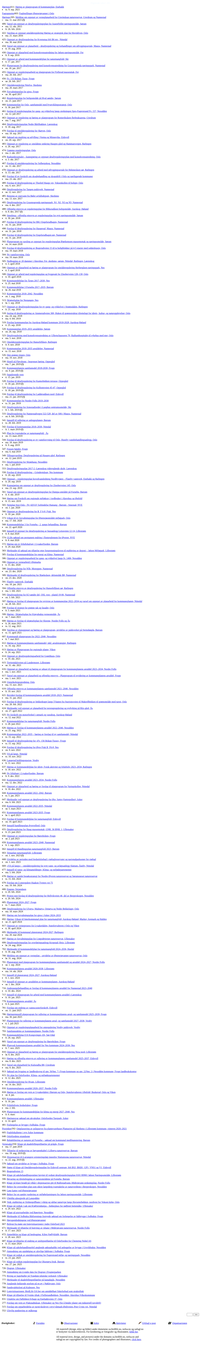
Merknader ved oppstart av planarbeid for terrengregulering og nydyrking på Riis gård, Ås (50, 708)
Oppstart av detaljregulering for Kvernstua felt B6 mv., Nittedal (37, 39)
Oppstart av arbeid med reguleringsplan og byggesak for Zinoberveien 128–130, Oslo (47, 274)
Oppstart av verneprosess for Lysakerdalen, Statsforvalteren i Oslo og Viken (43, 925)
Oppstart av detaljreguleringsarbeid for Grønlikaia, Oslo (33, 656)
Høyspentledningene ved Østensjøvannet (26, 1220)
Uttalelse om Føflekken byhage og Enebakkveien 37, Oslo (34, 1299)
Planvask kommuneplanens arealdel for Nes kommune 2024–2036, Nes (41, 1045)
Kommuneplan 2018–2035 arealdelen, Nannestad (30, 348)
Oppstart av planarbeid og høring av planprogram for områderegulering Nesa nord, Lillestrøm (51, 1052)
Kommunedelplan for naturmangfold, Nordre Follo (31, 721)
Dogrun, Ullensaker (16, 1268)
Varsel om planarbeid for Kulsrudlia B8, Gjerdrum (31, 1065)
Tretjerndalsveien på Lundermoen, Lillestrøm (28, 662)
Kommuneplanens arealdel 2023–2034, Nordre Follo (32, 780)
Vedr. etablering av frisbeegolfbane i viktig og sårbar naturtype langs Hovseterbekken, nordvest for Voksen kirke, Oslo (63, 1202)
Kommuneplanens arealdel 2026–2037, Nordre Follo (32, 1088)
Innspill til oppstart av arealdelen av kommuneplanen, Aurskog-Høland (40, 981)
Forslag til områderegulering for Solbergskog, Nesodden (33, 163)
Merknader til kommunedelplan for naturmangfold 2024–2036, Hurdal (40, 949)
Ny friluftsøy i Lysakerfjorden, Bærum (25, 773)
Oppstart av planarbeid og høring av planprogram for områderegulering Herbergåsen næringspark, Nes (55, 267)
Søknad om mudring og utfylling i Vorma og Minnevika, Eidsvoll (38, 137)
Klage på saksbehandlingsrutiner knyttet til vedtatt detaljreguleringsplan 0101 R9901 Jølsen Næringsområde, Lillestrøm (64, 1175)
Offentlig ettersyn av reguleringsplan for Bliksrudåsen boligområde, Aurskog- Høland (47, 209)
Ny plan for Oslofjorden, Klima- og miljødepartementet (33, 1075)
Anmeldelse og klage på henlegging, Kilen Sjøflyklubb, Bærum (37, 1234)
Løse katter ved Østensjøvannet (22, 1190)
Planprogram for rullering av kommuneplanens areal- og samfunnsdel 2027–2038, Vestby (49, 1021)
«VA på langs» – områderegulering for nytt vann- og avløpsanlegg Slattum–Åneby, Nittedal (50, 866)
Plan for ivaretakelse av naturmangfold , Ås (27, 433)
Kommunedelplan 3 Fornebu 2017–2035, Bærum (30, 287)
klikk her (133, 1331)
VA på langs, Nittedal (17, 754)
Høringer (6, 7)
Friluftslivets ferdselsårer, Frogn (22, 1105)
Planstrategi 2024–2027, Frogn (21, 902)
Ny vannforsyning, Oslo (18, 254)
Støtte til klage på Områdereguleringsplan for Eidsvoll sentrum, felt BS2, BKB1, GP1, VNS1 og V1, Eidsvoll (59, 1167)
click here (136, 1339)
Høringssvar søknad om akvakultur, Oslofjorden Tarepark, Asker (37, 1118)
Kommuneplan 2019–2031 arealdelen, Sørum (28, 329)
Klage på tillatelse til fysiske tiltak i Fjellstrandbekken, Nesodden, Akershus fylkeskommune (51, 1295)
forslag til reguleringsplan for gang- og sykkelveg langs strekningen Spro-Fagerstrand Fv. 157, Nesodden (57, 111)
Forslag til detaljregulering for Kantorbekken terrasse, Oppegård (37, 381)
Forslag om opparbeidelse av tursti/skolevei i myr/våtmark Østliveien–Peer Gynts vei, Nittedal (52, 1306)
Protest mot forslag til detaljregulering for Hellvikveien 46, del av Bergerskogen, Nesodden (50, 895)
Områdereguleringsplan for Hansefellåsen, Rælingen (32, 342)
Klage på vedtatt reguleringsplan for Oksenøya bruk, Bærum (35, 1261)
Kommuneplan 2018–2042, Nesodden (25, 293)
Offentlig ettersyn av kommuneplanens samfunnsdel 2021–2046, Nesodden (42, 688)
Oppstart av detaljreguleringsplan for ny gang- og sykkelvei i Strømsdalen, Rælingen (47, 306)
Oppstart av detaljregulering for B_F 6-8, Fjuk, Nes (31, 511)
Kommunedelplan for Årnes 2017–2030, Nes (28, 280)
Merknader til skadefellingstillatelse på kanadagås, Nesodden (36, 1279)
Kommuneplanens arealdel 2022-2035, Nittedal (29, 806)
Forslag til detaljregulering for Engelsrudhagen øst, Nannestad (36, 235)
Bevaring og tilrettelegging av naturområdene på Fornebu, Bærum (38, 1179)
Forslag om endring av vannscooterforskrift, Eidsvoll (32, 1007)
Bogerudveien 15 (15, 1171)
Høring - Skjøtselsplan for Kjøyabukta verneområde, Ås (33, 614)
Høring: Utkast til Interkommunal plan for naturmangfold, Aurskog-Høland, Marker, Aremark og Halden (57, 919)
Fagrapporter (8, 13)
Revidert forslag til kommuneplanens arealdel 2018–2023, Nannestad (40, 695)
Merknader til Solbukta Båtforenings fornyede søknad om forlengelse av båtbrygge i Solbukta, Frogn (55, 1216)
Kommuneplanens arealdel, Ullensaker (25, 1098)
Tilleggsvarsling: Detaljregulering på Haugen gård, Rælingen (36, 455)
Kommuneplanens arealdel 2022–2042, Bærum (29, 793)
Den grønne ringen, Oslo (18, 355)
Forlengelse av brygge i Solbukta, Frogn (26, 1125)
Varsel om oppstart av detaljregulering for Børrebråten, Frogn (36, 1041)
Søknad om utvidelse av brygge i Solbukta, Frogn (30, 1163)
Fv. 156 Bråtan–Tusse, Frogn (20, 78)
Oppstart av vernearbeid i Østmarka (24, 562)
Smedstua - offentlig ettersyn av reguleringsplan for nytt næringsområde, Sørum (45, 215)
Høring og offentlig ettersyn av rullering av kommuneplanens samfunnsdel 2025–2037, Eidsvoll (52, 1058)
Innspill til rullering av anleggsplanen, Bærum (29, 420)
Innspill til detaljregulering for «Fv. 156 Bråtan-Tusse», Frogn (36, 741)
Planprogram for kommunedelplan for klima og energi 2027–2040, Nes (41, 1111)
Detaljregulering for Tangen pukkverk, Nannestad (30, 189)
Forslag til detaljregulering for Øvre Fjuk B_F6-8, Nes (33, 747)
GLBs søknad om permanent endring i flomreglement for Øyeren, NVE (41, 537)
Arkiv (96, 1323)
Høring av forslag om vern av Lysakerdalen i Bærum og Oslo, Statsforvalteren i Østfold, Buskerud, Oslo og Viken (61, 1092)
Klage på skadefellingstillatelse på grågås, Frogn (41, 1144)
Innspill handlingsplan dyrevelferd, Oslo (26, 825)
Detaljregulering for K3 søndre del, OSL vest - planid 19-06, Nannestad (41, 594)
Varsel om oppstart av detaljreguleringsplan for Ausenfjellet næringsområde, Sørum (46, 24)
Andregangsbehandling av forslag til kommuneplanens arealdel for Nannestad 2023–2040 (49, 988)
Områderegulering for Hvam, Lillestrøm (26, 1082)
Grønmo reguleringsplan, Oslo (21, 150)
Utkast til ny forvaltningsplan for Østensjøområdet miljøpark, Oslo (38, 518)
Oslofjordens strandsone (18, 1136)
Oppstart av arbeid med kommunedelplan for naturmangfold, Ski (37, 59)
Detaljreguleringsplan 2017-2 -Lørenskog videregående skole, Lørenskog (42, 468)
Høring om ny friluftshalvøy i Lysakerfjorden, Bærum (32, 544)
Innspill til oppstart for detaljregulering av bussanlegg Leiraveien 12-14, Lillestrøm (46, 531)
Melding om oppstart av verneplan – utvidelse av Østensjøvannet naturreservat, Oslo (47, 955)
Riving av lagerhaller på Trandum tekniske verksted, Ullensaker (37, 1276)
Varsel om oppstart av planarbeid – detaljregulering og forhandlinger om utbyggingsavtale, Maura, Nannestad (59, 46)
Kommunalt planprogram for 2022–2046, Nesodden (31, 636)
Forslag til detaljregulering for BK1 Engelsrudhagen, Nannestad (37, 222)
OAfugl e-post (149, 1323)
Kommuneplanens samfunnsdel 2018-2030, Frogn (31, 368)
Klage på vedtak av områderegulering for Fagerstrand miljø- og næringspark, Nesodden (48, 1255)
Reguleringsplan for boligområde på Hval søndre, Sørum (34, 98)
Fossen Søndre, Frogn (17, 449)
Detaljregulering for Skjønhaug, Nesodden (27, 462)
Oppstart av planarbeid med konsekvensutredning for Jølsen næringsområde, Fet (45, 52)
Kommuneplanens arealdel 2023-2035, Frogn (28, 812)
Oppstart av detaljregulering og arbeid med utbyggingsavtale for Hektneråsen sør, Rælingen (50, 170)
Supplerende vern (15, 374)
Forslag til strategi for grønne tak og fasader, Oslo (30, 608)
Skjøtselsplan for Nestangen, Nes (22, 300)
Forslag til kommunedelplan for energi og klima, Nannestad (35, 554)
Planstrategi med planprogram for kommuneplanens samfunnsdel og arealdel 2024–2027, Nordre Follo (56, 962)
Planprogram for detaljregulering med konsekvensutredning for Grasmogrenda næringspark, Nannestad (56, 65)
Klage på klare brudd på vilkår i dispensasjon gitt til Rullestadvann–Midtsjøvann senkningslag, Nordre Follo (58, 1183)
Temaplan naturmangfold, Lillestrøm (24, 853)
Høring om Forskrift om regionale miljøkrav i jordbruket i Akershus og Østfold (44, 498)
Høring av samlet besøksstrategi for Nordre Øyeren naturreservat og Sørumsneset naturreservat (52, 876)
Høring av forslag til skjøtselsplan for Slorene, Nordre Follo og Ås (38, 621)
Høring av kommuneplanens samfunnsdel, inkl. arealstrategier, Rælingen (41, 643)
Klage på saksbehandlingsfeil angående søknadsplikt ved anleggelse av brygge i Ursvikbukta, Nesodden (56, 1247)
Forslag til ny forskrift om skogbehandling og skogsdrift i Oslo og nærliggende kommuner (50, 176)
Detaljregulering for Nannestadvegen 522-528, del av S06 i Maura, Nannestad (44, 413)
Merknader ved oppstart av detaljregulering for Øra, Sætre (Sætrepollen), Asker (44, 799)
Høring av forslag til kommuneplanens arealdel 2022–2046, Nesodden (40, 727)
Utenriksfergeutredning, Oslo (21, 682)
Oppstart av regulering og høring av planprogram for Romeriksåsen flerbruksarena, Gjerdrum (51, 117)
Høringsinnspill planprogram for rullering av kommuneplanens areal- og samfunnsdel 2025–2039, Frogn (57, 1014)
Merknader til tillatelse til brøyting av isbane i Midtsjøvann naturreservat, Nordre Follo (48, 1228)
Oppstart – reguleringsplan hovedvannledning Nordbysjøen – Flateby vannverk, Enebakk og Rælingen (55, 479)
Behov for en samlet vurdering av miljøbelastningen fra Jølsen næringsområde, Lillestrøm (49, 1194)
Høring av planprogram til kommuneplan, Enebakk (39, 7)
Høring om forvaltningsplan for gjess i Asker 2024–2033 (34, 915)
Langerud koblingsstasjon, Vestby (23, 760)
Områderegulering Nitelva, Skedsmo (24, 85)
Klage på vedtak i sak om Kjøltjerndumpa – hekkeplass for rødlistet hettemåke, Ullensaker (50, 1206)
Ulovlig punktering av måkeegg (22, 1310)
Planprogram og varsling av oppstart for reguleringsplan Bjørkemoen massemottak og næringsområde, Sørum (59, 241)
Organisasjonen (179, 1323)
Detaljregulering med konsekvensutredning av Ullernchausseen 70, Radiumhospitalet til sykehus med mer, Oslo (60, 335)
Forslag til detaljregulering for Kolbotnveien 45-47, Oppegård (36, 387)
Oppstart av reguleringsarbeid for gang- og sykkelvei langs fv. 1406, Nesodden (44, 558)
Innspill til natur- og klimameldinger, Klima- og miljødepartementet (39, 869)
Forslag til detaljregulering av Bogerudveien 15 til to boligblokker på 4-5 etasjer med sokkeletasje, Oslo (56, 248)
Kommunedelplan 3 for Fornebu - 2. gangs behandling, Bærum (37, 524)
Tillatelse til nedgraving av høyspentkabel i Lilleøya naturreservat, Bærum (42, 1150)
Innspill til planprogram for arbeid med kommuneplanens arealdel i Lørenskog (44, 994)
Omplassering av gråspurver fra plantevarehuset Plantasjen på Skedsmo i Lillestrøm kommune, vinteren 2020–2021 (71, 1128)
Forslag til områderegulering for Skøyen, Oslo (29, 130)
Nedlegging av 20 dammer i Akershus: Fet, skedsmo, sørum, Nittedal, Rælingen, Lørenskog (50, 261)
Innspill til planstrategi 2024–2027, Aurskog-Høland (32, 975)
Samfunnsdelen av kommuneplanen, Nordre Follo (30, 1031)
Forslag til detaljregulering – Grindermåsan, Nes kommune (35, 472)
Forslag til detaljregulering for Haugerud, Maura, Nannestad (35, 228)
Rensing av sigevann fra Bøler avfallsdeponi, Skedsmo (33, 196)
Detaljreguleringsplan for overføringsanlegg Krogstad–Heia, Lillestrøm (41, 942)
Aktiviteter (121, 1323)
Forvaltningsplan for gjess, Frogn (22, 91)
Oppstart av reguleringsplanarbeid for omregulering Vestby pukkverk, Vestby (43, 1027)
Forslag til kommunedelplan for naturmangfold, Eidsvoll (34, 819)
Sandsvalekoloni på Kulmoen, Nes (23, 1287)
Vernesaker (7, 1144)
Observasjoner (71, 1323)
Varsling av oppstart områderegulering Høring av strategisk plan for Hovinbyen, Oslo (47, 33)
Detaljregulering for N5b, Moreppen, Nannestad (30, 568)
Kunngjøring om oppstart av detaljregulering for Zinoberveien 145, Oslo (41, 485)
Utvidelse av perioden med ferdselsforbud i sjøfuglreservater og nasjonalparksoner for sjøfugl (51, 859)
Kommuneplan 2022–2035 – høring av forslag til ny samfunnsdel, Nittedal (42, 734)
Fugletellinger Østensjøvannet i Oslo (36, 13)
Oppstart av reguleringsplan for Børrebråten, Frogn (31, 836)
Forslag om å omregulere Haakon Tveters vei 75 (30, 882)
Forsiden (40, 1323)
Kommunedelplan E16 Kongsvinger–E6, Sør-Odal (31, 1035)
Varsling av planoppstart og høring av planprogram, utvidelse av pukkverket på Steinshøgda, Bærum (54, 630)
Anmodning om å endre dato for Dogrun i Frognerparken (34, 1272)
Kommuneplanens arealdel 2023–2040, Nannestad (31, 842)
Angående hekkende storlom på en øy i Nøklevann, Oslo (34, 1283)
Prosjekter (7, 1128)
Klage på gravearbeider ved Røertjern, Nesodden (30, 1212)
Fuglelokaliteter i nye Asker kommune (25, 1132)
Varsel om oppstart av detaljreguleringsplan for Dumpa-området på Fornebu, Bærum (47, 492)
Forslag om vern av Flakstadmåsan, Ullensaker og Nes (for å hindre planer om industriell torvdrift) (54, 1303)
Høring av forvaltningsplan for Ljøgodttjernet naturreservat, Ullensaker (41, 938)
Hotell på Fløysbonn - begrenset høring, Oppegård (31, 361)
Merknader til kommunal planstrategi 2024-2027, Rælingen (35, 932)
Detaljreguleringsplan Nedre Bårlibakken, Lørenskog (32, 124)
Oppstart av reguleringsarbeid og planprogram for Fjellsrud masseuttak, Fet (43, 72)
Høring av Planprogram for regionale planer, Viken (31, 649)
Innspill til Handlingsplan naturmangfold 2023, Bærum (33, 849)
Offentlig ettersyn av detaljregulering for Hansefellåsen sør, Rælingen (40, 588)
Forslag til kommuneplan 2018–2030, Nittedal (29, 426)
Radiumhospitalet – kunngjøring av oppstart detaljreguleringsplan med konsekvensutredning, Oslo (54, 157)
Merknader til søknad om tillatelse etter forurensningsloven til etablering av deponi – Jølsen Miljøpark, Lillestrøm (61, 550)
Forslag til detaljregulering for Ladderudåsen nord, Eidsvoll (35, 394)
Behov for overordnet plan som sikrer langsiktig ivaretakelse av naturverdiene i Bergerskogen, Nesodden (57, 1186)
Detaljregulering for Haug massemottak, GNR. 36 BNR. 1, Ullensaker (40, 829)
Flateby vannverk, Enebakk (20, 581)
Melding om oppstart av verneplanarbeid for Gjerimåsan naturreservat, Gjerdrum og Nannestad (60, 17)
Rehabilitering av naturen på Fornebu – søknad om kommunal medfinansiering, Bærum (48, 1140)
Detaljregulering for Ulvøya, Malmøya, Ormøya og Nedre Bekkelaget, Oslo (43, 909)
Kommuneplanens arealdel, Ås (21, 1001)
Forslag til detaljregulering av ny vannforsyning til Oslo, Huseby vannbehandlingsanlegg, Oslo (52, 440)
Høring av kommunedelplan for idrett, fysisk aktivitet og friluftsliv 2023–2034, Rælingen (49, 767)
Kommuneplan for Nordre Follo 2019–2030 (28, 400)
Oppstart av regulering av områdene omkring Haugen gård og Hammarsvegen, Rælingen (49, 144)
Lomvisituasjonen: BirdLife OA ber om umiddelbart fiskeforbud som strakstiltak (45, 1291)
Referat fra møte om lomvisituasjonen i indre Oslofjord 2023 (36, 1224)
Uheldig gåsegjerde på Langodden (23, 1198)
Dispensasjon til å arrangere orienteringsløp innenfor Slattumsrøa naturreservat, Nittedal (49, 1157)
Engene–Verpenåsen (16, 889)
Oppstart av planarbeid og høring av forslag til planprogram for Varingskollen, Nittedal (48, 786)
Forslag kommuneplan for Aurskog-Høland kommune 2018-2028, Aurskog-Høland (46, 322)
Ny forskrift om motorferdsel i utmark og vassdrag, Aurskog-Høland (39, 714)
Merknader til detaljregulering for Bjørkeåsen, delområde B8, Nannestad (41, 575)
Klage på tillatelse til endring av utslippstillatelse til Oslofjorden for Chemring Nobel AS (49, 1241)
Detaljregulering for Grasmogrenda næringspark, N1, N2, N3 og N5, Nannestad (45, 202)
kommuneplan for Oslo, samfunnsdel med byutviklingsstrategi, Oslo (39, 104)
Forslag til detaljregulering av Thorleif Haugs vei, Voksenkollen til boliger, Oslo (45, 183)
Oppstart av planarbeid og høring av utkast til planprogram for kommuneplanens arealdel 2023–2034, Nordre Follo (61, 669)
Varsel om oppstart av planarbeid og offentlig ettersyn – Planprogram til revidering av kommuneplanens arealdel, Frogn (64, 675)
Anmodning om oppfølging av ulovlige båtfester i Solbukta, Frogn (38, 1251)
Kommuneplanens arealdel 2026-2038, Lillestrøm (30, 968)
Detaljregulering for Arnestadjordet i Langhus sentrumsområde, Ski (39, 407)
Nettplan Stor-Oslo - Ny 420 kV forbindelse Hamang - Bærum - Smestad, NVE (44, 505)
